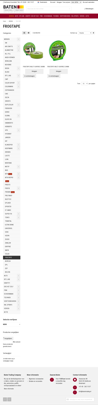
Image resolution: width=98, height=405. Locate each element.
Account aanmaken (88, 2)
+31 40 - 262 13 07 (85, 380)
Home (4, 21)
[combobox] (48, 9)
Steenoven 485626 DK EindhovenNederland (85, 375)
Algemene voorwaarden (36, 373)
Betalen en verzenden (35, 375)
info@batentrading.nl (85, 385)
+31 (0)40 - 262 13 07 (27, 2)
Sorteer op (73, 33)
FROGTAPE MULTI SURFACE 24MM (58, 67)
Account (52, 2)
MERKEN (11, 21)
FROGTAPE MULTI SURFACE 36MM (34, 67)
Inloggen (59, 2)
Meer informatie (9, 383)
